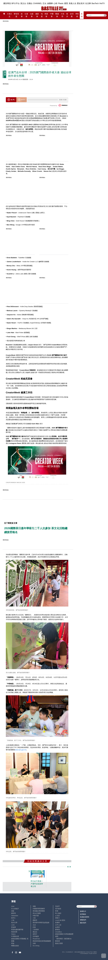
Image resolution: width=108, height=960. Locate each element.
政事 (22, 15)
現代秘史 (58, 908)
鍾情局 (13, 913)
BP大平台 (16, 3)
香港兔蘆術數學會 (17, 929)
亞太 (44, 3)
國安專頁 (7, 3)
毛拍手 (57, 906)
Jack (34, 925)
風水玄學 (14, 922)
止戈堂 (57, 915)
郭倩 (56, 911)
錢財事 (37, 15)
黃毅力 (57, 918)
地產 (42, 15)
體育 (66, 3)
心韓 (55, 3)
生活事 (88, 3)
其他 (82, 15)
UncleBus (58, 932)
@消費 (71, 15)
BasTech (95, 3)
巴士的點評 (15, 908)
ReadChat (36, 939)
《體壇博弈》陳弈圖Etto (63, 939)
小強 (12, 920)
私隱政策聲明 (84, 917)
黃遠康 (13, 927)
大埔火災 (9, 15)
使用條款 (83, 914)
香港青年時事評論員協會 (41, 922)
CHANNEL (37, 3)
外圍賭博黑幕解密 (39, 908)
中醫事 (52, 15)
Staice (13, 934)
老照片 (35, 934)
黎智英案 (16, 15)
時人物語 (58, 913)
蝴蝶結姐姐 (15, 946)
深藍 (12, 911)
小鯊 (34, 918)
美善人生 (72, 3)
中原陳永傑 (15, 936)
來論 (12, 943)
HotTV (102, 3)
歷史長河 (80, 3)
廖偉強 (57, 929)
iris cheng (36, 946)
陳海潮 (57, 941)
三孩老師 (36, 929)
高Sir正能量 (37, 913)
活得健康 (36, 936)
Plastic (60, 3)
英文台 (23, 3)
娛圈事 (50, 3)
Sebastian (14, 915)
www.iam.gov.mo (20, 750)
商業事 (46, 15)
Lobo (13, 925)
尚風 (34, 927)
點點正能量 (59, 943)
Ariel (12, 906)
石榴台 (29, 3)
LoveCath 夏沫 (60, 920)
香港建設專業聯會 (39, 911)
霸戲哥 (35, 920)
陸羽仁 (13, 918)
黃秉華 (57, 922)
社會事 (26, 15)
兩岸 (67, 15)
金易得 (57, 927)
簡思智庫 (14, 932)
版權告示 (83, 911)
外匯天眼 (36, 915)
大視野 (62, 15)
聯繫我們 (83, 920)
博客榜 (77, 15)
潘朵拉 (35, 932)
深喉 (34, 906)
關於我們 (83, 923)
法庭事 (31, 15)
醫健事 (57, 15)
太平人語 (58, 925)
